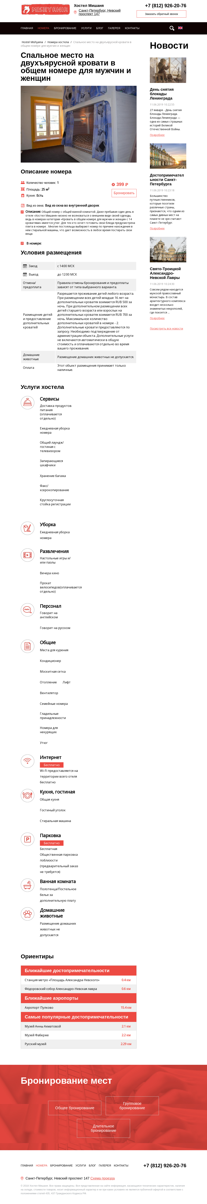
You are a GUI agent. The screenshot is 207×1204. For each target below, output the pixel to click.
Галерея (114, 28)
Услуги (86, 28)
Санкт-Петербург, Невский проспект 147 (99, 12)
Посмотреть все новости (166, 328)
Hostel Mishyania (32, 42)
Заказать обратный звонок (161, 14)
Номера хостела (58, 42)
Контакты (132, 28)
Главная (27, 28)
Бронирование (65, 28)
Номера (43, 28)
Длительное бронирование (103, 1128)
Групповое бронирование (132, 1105)
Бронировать (124, 193)
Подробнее (157, 135)
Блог (99, 28)
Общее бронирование (74, 1108)
